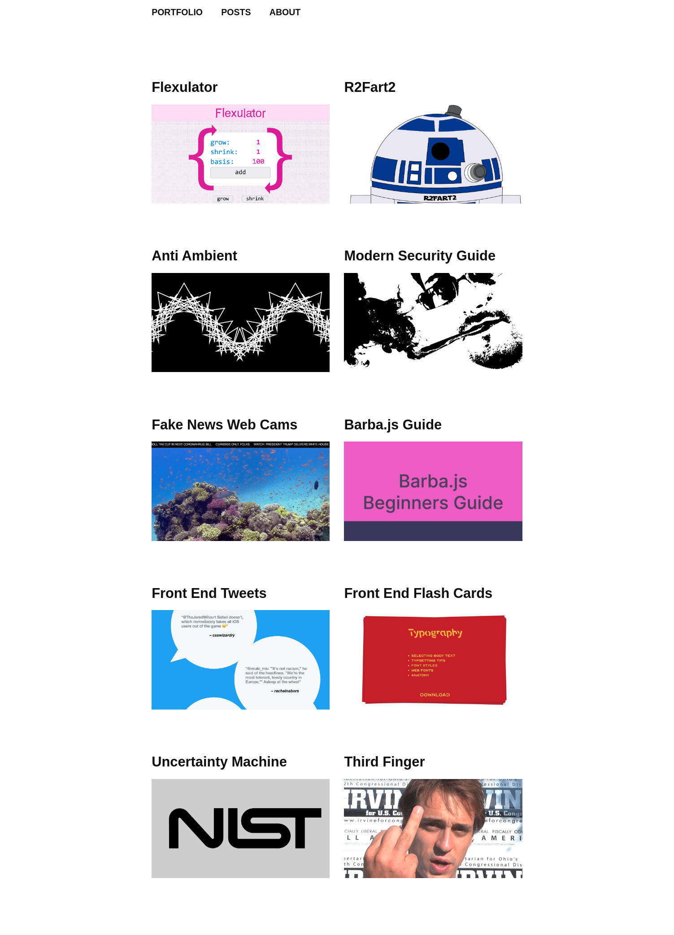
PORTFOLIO (177, 12)
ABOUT (285, 12)
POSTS (236, 12)
